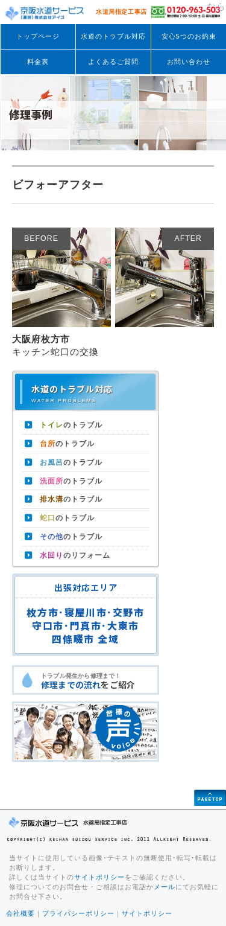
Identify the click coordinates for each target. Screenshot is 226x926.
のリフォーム (75, 555)
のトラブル (71, 425)
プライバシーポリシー (78, 913)
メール (164, 886)
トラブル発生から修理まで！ (99, 681)
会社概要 (20, 913)
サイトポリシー (99, 877)
